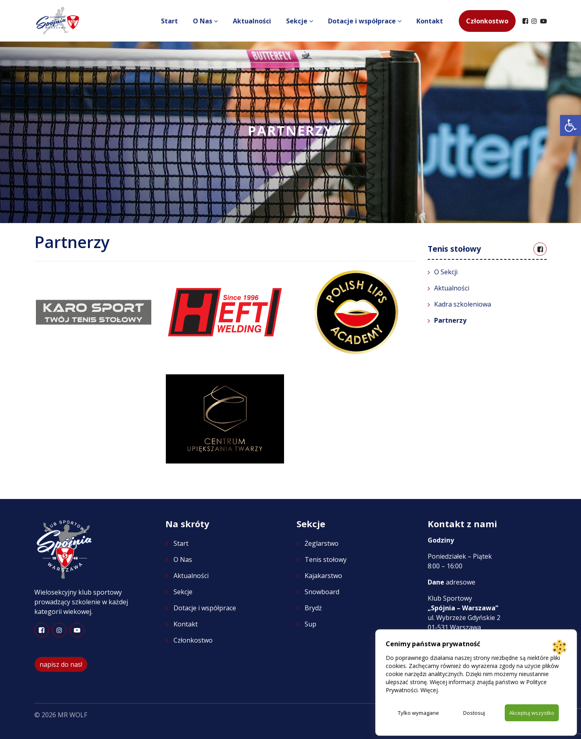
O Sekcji (446, 271)
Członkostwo (487, 21)
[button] (570, 125)
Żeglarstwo (322, 543)
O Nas (203, 21)
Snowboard (322, 591)
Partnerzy (450, 320)
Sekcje (297, 21)
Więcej (429, 689)
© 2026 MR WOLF (60, 714)
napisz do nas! (61, 664)
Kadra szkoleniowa (462, 304)
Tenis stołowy (326, 559)
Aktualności (252, 21)
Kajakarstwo (323, 575)
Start (169, 21)
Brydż (313, 607)
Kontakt (429, 21)
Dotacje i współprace (362, 21)
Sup (310, 624)
